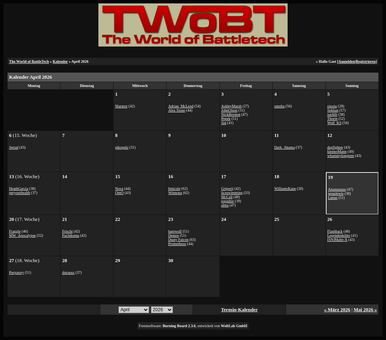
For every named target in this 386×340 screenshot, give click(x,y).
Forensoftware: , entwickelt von (193, 326)
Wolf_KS (334, 123)
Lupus (333, 198)
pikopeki (121, 147)
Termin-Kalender (239, 309)
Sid (223, 123)
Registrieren (366, 61)
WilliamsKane (285, 188)
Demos (173, 235)
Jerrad (13, 147)
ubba (225, 205)
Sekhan (332, 110)
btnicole (174, 188)
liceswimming (232, 193)
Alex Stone (176, 110)
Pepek (225, 118)
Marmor (121, 106)
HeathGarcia (18, 188)
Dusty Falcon (178, 240)
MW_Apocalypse (22, 235)
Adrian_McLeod (180, 106)
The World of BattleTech (29, 61)
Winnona (175, 193)
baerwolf (175, 231)
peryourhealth (19, 193)
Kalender (60, 61)
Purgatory (16, 272)
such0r (332, 114)
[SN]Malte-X (337, 240)
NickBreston (231, 114)
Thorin (332, 118)
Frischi (67, 231)
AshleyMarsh (231, 106)
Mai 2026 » (365, 309)
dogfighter (335, 147)
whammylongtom (340, 156)
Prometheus (177, 244)
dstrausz (68, 272)
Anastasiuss (337, 189)
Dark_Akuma (284, 147)
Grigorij (227, 188)
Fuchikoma (70, 235)
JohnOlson (229, 110)
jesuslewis (336, 193)
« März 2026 (337, 309)
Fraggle (15, 231)
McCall (227, 197)
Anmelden (346, 61)
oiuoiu (332, 106)
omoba (279, 106)
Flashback (335, 231)
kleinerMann (337, 151)
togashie (227, 201)
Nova (119, 188)
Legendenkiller (338, 235)
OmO (119, 193)
